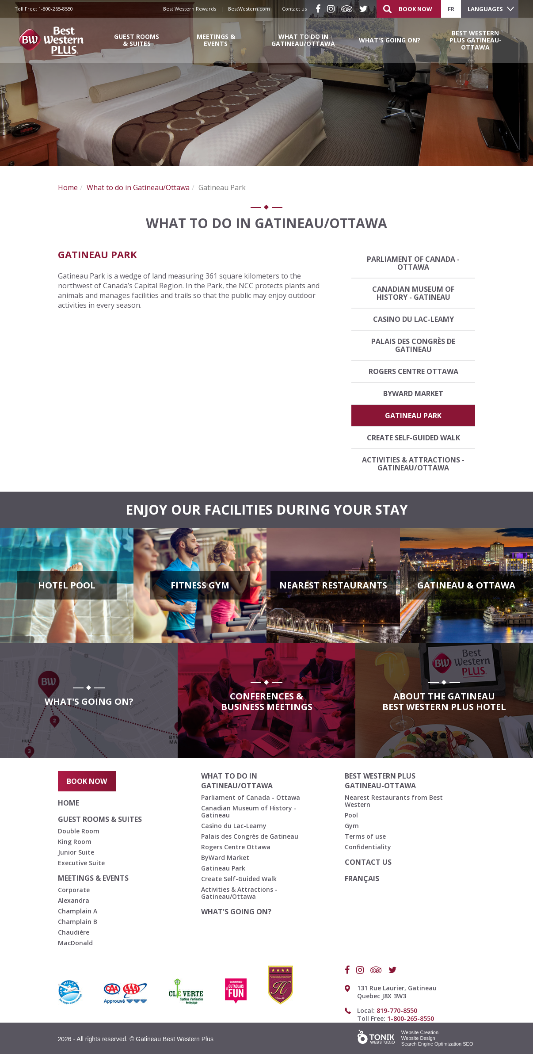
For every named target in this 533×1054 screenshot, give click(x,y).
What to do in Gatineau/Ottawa (303, 40)
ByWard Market (413, 393)
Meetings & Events (216, 40)
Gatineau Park (413, 415)
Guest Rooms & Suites (136, 40)
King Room (74, 841)
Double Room (78, 831)
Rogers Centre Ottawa (413, 371)
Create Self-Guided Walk (413, 438)
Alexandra (73, 900)
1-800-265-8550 (55, 8)
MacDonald (75, 943)
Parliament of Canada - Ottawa (413, 263)
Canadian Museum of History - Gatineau (413, 293)
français (362, 878)
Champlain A (77, 911)
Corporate (74, 890)
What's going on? (389, 40)
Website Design (418, 1038)
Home (68, 187)
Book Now (415, 9)
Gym (352, 825)
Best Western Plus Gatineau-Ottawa (475, 40)
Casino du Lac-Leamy (413, 319)
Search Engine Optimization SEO (437, 1043)
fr (451, 9)
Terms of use (365, 836)
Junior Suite (76, 852)
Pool (351, 815)
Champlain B (77, 921)
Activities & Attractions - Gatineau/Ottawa (413, 464)
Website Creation (419, 1032)
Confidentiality (368, 847)
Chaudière (73, 932)
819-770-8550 (397, 1010)
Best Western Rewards (189, 8)
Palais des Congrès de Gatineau (413, 345)
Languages (485, 9)
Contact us (294, 8)
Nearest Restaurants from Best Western (394, 801)
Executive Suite (81, 863)
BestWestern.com (249, 8)
